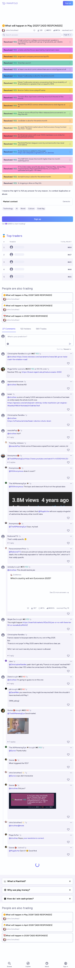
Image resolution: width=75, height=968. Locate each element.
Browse (9, 964)
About (47, 964)
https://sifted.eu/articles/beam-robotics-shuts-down (29, 421)
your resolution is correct (33, 838)
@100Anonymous (16, 471)
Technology (8, 209)
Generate (66, 201)
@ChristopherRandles (18, 664)
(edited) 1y (22, 848)
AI (17, 209)
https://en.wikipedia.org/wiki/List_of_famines (36, 153)
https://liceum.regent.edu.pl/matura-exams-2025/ (42, 372)
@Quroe (12, 751)
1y (40, 354)
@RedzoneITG (15, 552)
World (23, 209)
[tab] (9, 329)
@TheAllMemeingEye (16, 459)
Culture (31, 209)
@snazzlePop (14, 446)
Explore (28, 964)
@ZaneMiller (14, 692)
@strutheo (11, 357)
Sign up (68, 3)
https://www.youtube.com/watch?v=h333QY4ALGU (46, 459)
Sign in (65, 964)
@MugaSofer (43, 511)
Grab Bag (41, 209)
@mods (21, 826)
